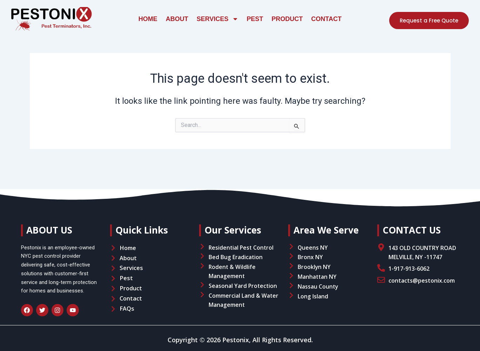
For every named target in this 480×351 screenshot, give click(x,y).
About (177, 18)
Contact (326, 18)
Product (287, 18)
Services (217, 19)
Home (147, 18)
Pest (255, 18)
